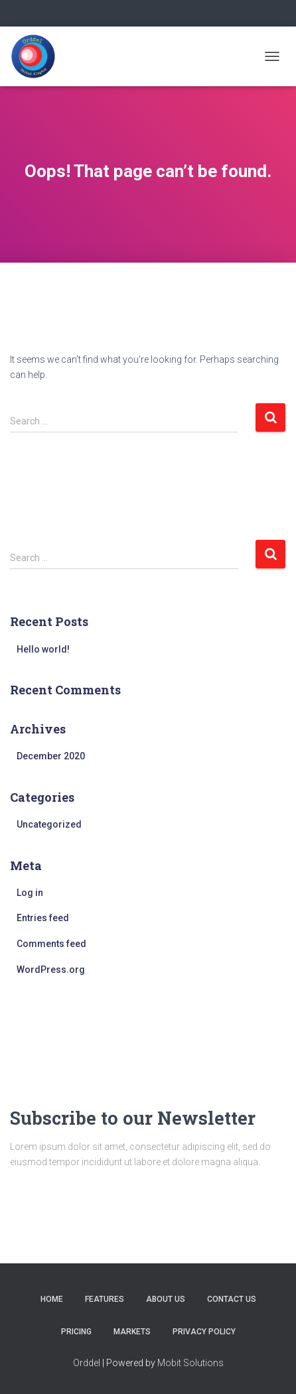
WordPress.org (51, 969)
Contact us (231, 1299)
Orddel (86, 1363)
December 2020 (51, 756)
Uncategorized (49, 824)
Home (51, 1299)
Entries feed (43, 918)
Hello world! (43, 649)
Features (104, 1299)
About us (165, 1299)
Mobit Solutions (190, 1363)
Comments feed (51, 943)
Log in (30, 892)
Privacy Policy (204, 1331)
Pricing (76, 1331)
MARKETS (132, 1331)
